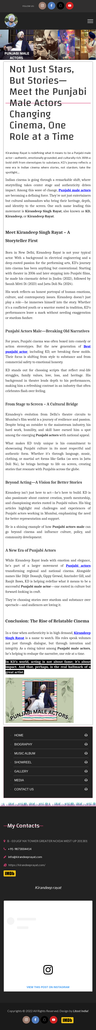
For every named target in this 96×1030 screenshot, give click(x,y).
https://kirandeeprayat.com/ (27, 865)
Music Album (24, 753)
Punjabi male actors (75, 190)
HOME (18, 735)
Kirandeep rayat (48, 887)
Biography (23, 744)
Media (19, 780)
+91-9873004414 (19, 849)
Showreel (23, 762)
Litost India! (81, 1011)
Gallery (21, 771)
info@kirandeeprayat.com (25, 857)
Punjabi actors (78, 566)
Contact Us (24, 789)
